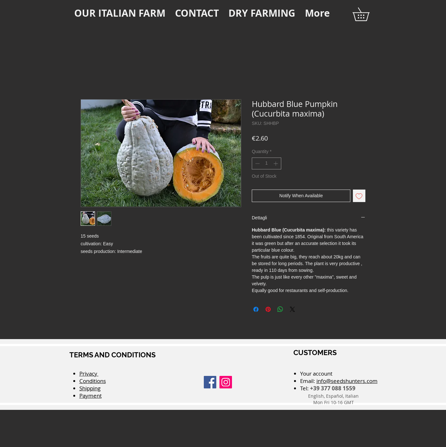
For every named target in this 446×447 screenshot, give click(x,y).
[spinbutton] (266, 163)
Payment (90, 395)
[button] (367, 14)
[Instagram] (225, 382)
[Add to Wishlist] (359, 196)
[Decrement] (257, 163)
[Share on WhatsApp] (280, 309)
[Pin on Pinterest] (268, 309)
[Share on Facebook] (256, 309)
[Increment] (276, 163)
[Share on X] (292, 309)
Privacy (89, 373)
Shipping (89, 388)
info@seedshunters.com (347, 381)
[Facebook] (210, 382)
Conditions (92, 381)
